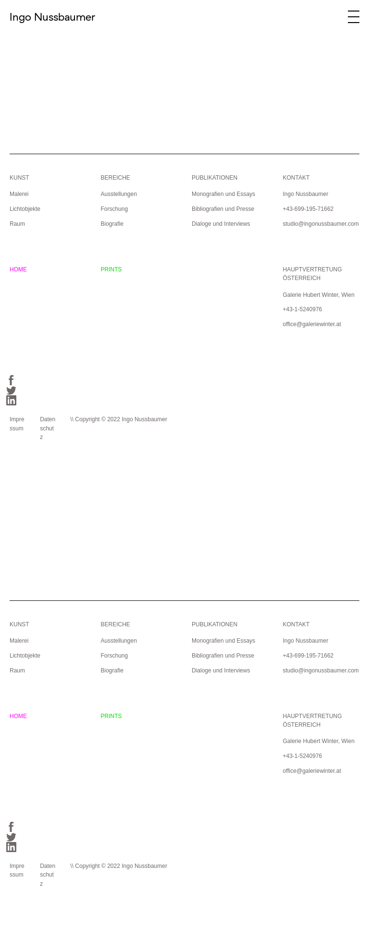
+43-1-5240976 (302, 309)
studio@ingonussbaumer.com (320, 223)
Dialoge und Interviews (221, 223)
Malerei (19, 194)
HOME (18, 269)
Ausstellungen (118, 194)
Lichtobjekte (25, 209)
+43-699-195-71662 (308, 209)
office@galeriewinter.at (312, 324)
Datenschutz (47, 428)
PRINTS (111, 269)
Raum (17, 223)
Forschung (114, 209)
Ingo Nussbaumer (52, 17)
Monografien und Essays (223, 194)
